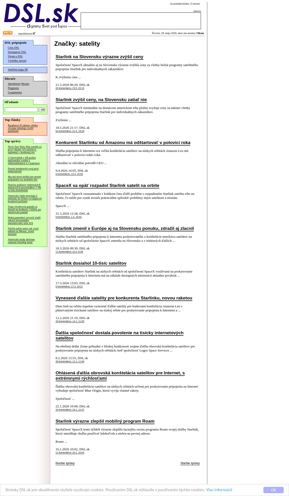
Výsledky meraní (17, 60)
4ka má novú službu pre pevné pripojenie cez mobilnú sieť (24, 178)
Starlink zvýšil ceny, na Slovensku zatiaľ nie (101, 99)
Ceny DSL (13, 47)
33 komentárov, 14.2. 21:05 (70, 321)
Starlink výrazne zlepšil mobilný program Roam (105, 421)
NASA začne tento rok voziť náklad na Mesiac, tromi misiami (23, 231)
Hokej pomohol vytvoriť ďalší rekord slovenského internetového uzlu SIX (24, 220)
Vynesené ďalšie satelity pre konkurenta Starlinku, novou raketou (124, 297)
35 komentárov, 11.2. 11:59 (70, 361)
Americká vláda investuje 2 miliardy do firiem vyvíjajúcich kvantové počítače (25, 198)
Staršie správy (190, 463)
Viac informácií (219, 490)
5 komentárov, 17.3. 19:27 (69, 286)
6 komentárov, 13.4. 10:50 (69, 174)
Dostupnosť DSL (17, 52)
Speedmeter (14, 83)
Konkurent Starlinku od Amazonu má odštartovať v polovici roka (123, 142)
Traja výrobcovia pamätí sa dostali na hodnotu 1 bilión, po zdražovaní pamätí (24, 209)
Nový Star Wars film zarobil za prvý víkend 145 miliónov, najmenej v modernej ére (24, 149)
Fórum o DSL (15, 56)
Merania (25, 84)
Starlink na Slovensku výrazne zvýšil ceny (99, 56)
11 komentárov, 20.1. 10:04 (70, 452)
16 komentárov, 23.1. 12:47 (70, 409)
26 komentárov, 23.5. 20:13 (70, 88)
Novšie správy (65, 463)
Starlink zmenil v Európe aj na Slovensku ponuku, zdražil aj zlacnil (125, 228)
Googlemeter (15, 92)
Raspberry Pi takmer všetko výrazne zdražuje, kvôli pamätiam (23, 128)
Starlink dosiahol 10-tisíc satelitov (91, 263)
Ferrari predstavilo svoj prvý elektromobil (23, 170)
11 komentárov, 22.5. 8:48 (69, 251)
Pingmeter (13, 88)
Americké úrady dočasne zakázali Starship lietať (21, 241)
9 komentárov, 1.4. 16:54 (69, 217)
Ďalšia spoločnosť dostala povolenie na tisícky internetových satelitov (119, 335)
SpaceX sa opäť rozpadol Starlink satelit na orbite (107, 185)
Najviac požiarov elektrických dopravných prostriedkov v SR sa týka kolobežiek (24, 187)
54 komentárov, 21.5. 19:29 (70, 131)
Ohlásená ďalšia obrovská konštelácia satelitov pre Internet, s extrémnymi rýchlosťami (120, 375)
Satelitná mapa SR (18, 69)
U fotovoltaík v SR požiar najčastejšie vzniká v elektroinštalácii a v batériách (24, 160)
